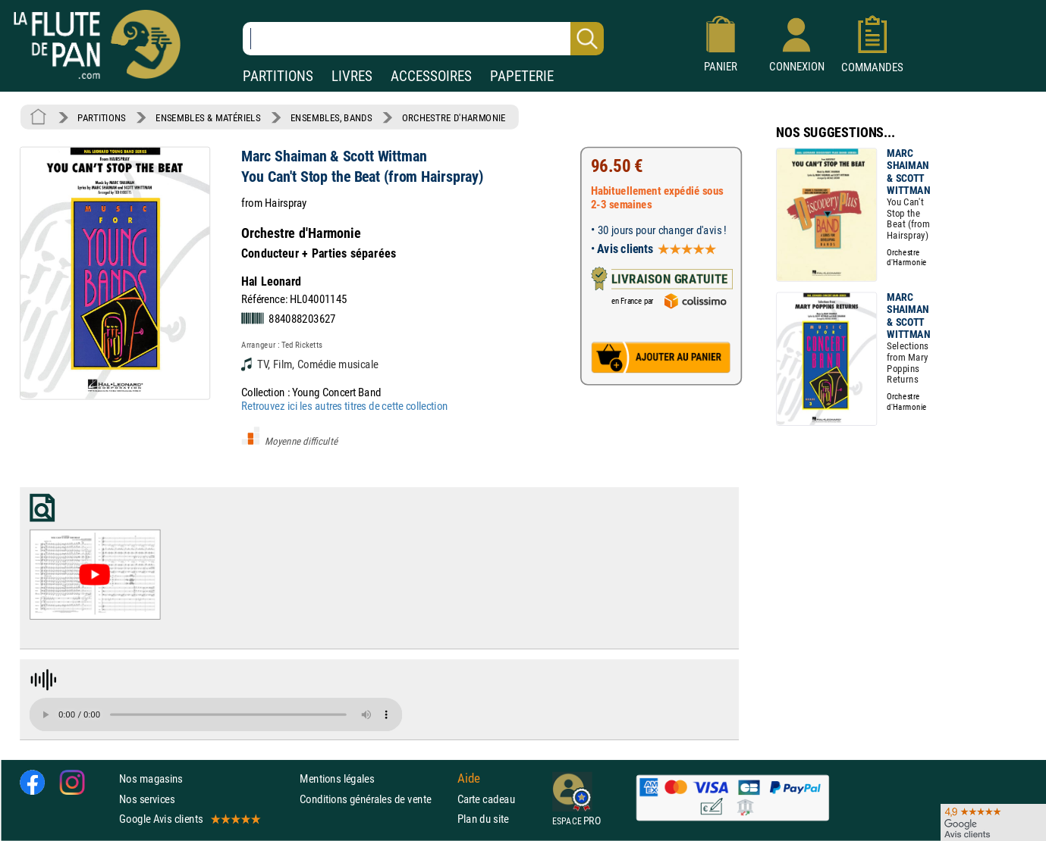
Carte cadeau (486, 799)
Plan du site (483, 818)
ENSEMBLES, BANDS (331, 117)
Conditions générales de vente (375, 799)
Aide (468, 778)
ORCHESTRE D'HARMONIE (454, 117)
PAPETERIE (522, 76)
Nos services (146, 799)
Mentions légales (337, 778)
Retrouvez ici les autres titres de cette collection (344, 405)
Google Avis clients (189, 818)
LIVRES (351, 76)
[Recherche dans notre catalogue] (423, 38)
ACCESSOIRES (431, 76)
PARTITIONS (278, 76)
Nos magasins (151, 778)
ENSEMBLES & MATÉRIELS (208, 117)
